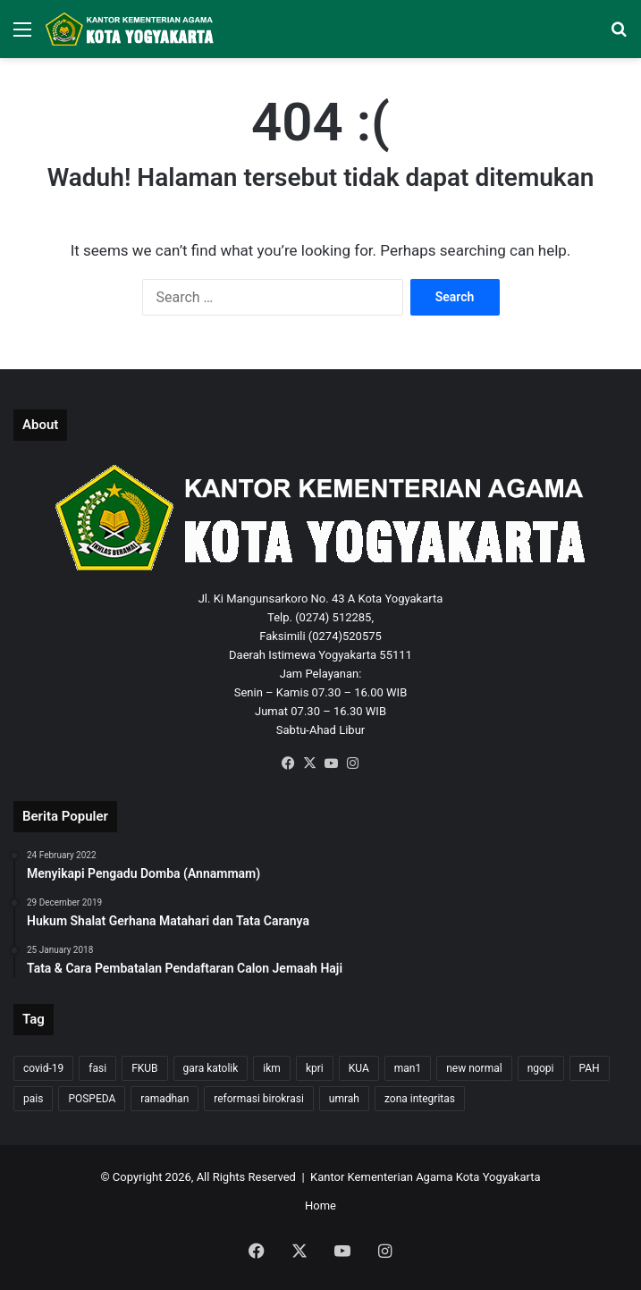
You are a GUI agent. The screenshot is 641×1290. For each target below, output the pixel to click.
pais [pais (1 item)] (33, 1098)
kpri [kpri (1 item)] (315, 1068)
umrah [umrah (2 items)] (344, 1098)
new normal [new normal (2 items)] (474, 1068)
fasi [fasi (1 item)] (97, 1068)
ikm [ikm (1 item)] (272, 1068)
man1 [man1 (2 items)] (407, 1068)
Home (320, 1205)
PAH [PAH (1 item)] (589, 1068)
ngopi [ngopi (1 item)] (540, 1068)
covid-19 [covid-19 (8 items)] (43, 1068)
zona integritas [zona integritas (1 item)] (419, 1098)
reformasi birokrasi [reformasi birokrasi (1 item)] (259, 1098)
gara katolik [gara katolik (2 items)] (211, 1068)
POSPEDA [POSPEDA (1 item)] (91, 1098)
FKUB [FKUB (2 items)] (144, 1068)
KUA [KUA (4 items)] (359, 1068)
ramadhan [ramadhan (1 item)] (164, 1098)
